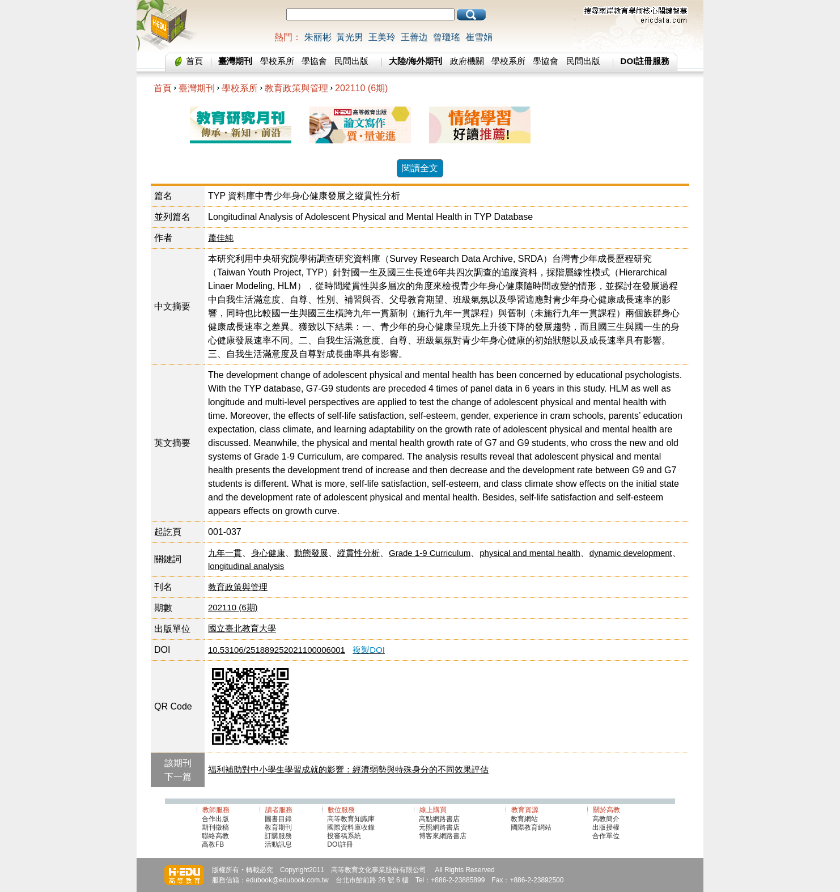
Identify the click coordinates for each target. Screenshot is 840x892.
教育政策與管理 (296, 88)
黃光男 (349, 37)
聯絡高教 (215, 836)
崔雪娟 (479, 37)
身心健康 (268, 553)
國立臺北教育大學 (242, 628)
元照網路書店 (439, 827)
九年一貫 (225, 553)
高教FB (213, 844)
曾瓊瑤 (446, 37)
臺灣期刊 (197, 88)
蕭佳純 (221, 238)
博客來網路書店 (442, 836)
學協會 (314, 61)
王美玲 (382, 37)
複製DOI (369, 650)
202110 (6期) (361, 88)
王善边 (414, 37)
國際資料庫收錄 (351, 827)
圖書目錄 (278, 819)
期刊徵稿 (215, 827)
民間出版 (351, 61)
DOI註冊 (340, 844)
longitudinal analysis (246, 566)
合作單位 (606, 836)
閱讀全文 (420, 168)
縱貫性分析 (358, 553)
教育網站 (524, 819)
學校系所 (277, 61)
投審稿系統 (344, 836)
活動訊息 (278, 844)
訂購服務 (278, 836)
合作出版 (215, 819)
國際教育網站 (531, 827)
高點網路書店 (440, 819)
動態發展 (311, 553)
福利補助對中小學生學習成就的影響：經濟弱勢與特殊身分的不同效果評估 (348, 769)
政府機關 (467, 61)
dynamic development (630, 553)
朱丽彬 (318, 37)
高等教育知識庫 (351, 819)
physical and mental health (530, 553)
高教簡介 (606, 819)
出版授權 (606, 827)
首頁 (194, 61)
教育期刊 (278, 827)
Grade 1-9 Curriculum (429, 553)
